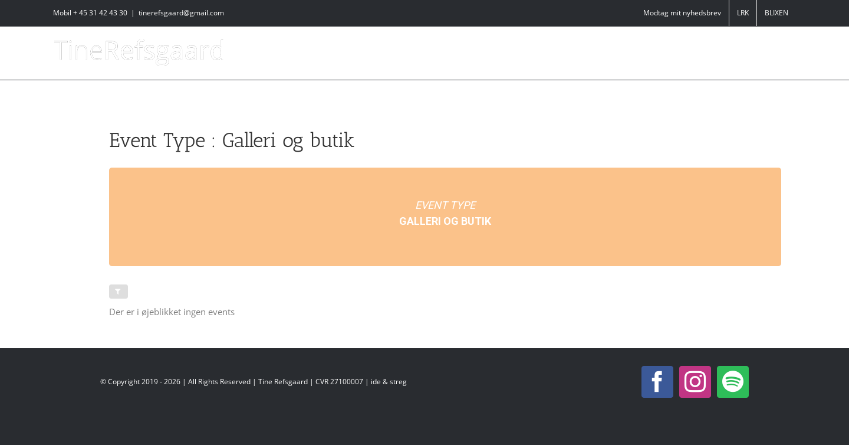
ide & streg (389, 382)
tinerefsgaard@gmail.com (181, 13)
